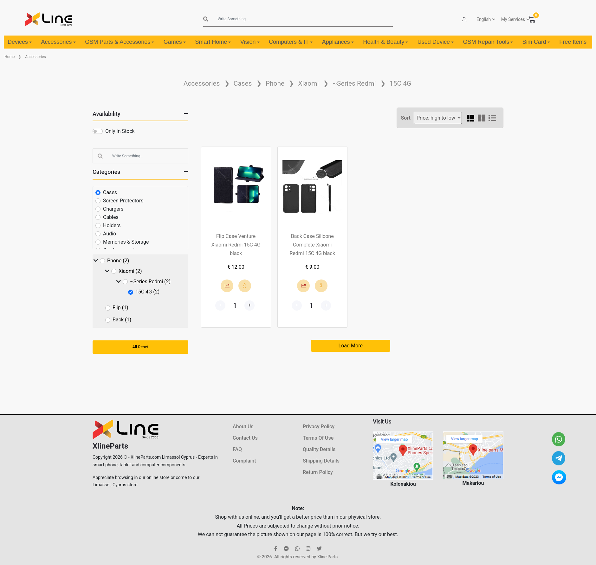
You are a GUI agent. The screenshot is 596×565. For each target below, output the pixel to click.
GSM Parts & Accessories (119, 42)
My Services (513, 19)
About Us (243, 427)
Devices (20, 42)
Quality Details (319, 449)
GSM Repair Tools (488, 42)
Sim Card (536, 42)
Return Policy (318, 472)
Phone (275, 83)
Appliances (338, 42)
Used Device (436, 42)
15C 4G (400, 83)
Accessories (58, 42)
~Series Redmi (354, 83)
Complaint (244, 461)
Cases (243, 83)
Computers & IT (291, 42)
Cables (111, 217)
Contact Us (245, 438)
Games (175, 42)
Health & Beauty (385, 42)
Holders (112, 225)
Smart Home (213, 42)
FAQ (237, 449)
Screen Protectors (123, 201)
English (483, 19)
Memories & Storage (126, 242)
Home (9, 57)
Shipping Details (321, 461)
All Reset (140, 347)
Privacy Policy (318, 427)
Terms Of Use (318, 438)
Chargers (113, 209)
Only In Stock (120, 131)
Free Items (572, 42)
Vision (250, 42)
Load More (351, 346)
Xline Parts (327, 556)
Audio (109, 234)
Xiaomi (308, 83)
